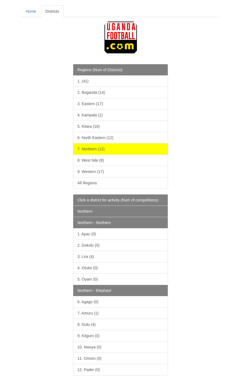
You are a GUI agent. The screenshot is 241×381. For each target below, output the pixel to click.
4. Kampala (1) (90, 115)
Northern (84, 211)
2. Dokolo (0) (88, 245)
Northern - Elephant (94, 290)
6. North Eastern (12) (95, 137)
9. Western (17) (90, 171)
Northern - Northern (94, 222)
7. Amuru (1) (88, 313)
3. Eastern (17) (90, 104)
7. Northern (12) (91, 149)
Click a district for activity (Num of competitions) (117, 200)
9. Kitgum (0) (88, 336)
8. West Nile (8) (90, 160)
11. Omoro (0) (89, 358)
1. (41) (82, 81)
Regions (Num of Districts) (99, 70)
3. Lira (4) (85, 256)
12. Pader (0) (88, 369)
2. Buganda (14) (91, 92)
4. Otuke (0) (87, 268)
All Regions (87, 183)
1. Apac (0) (86, 234)
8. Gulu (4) (86, 324)
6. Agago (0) (87, 302)
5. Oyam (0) (87, 279)
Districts (52, 11)
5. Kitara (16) (88, 126)
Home (31, 11)
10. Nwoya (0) (89, 347)
